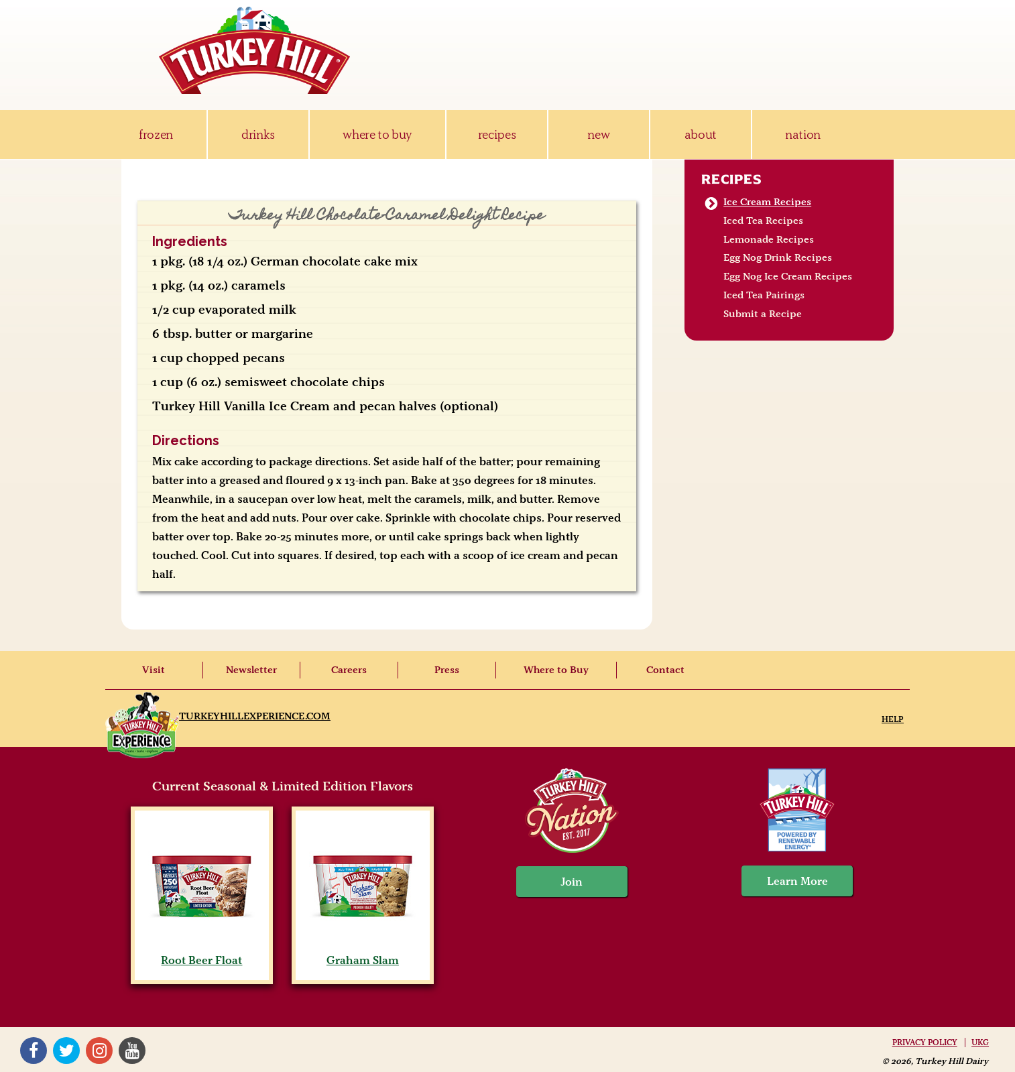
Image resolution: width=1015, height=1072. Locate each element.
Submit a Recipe (762, 314)
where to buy (377, 134)
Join (572, 881)
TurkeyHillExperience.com (255, 716)
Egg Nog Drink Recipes (777, 257)
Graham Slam (362, 953)
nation (803, 134)
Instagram (99, 1050)
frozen (156, 134)
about (700, 134)
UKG (980, 1042)
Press (446, 670)
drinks (258, 134)
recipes (497, 134)
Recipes (731, 179)
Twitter (66, 1050)
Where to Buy (556, 670)
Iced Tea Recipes (763, 221)
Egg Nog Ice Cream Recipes (787, 276)
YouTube (132, 1050)
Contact (665, 670)
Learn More (797, 881)
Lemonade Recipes (768, 239)
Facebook (33, 1050)
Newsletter (251, 670)
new (598, 134)
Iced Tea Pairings (763, 295)
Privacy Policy (924, 1042)
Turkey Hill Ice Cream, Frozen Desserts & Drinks (255, 50)
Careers (349, 670)
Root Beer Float (201, 953)
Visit (153, 670)
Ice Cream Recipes (767, 202)
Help (893, 719)
